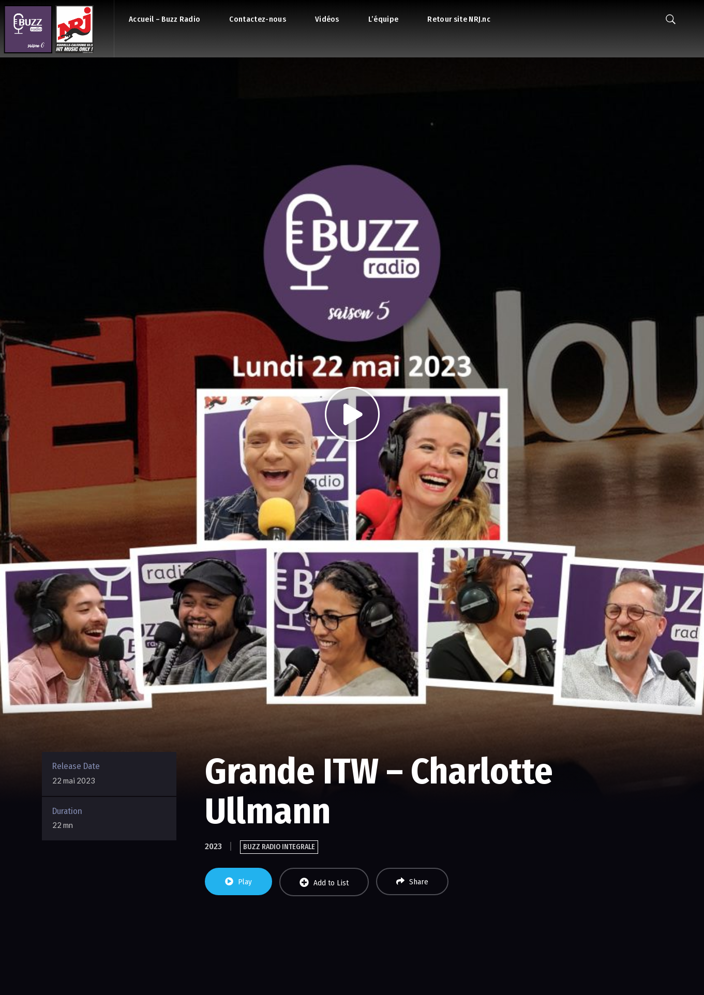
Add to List (324, 882)
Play (238, 881)
